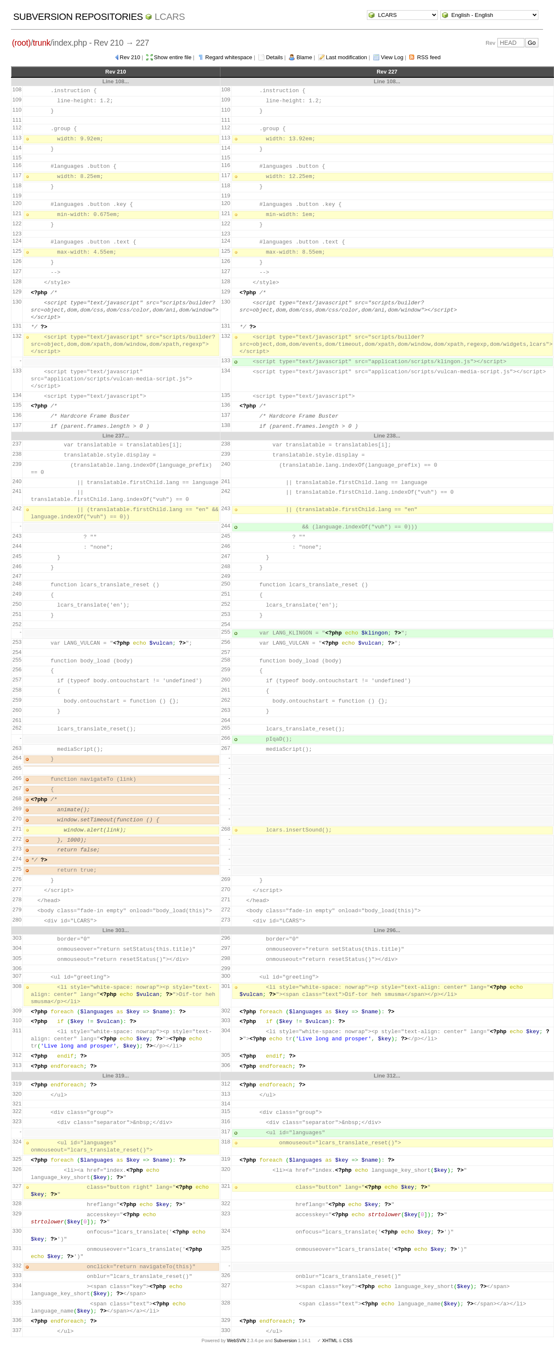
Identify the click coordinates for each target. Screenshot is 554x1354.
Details (274, 57)
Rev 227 (387, 71)
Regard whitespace (228, 57)
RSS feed (429, 57)
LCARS (170, 16)
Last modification (346, 57)
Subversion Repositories (78, 16)
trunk (42, 42)
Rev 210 (130, 57)
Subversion (285, 1340)
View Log (392, 57)
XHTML (329, 1340)
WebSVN (236, 1340)
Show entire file (173, 57)
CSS (348, 1340)
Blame (304, 57)
